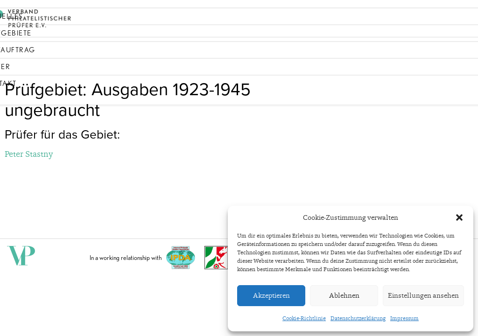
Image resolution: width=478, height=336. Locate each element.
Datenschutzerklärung (358, 318)
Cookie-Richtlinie (304, 318)
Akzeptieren (271, 295)
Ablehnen (344, 295)
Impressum (404, 318)
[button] (459, 217)
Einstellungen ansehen (423, 295)
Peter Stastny (29, 153)
